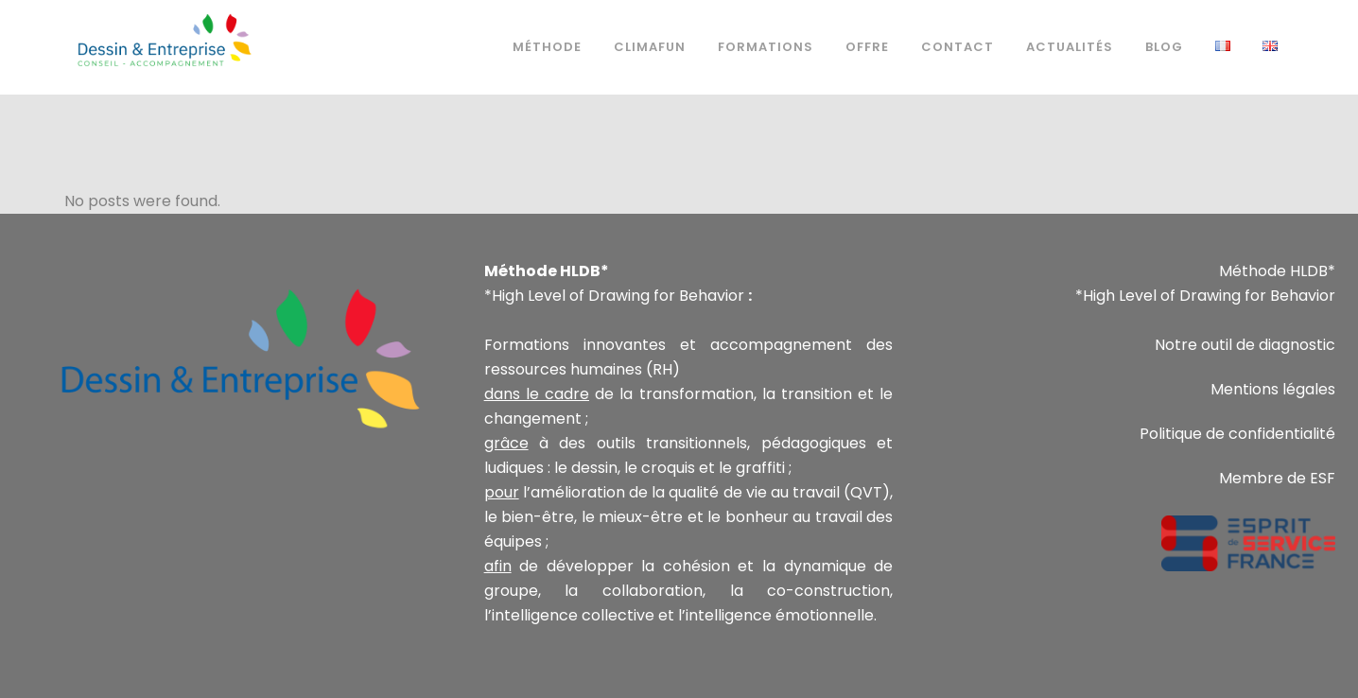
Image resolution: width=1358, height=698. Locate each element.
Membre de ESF (1277, 478)
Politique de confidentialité (1237, 434)
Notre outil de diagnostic (1245, 345)
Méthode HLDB (1273, 271)
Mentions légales (1272, 389)
